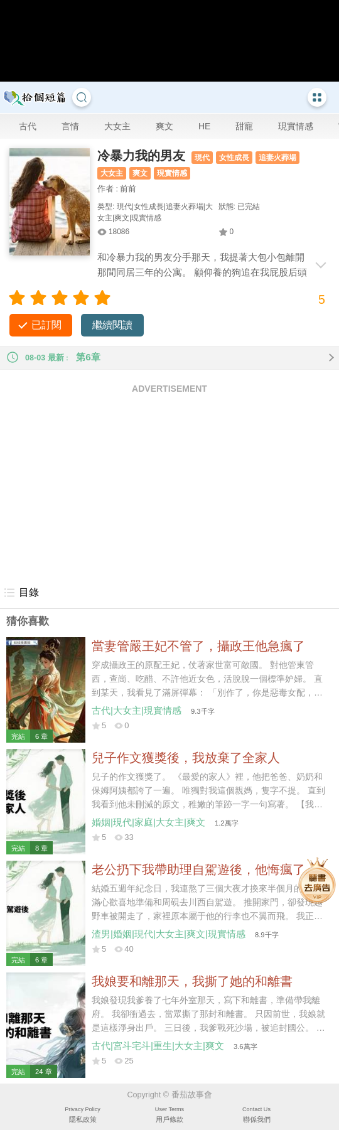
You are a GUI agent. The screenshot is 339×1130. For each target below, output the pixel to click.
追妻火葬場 (277, 157)
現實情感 (295, 126)
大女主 (117, 126)
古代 (27, 126)
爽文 (164, 126)
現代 (202, 157)
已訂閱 (46, 325)
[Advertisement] (169, 489)
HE (204, 126)
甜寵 (244, 126)
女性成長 (234, 157)
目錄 (21, 592)
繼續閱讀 (112, 325)
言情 (70, 126)
